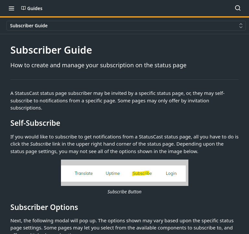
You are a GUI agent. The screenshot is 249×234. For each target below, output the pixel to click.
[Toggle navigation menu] (11, 8)
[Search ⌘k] (238, 8)
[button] (124, 177)
